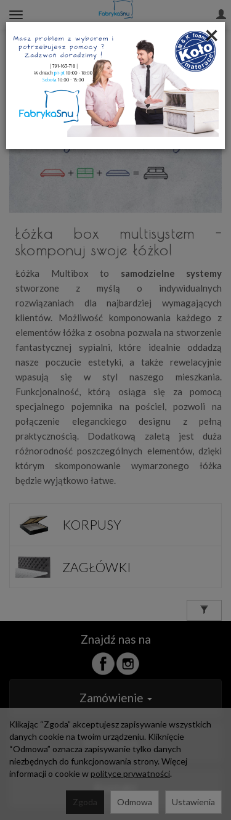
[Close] (212, 34)
